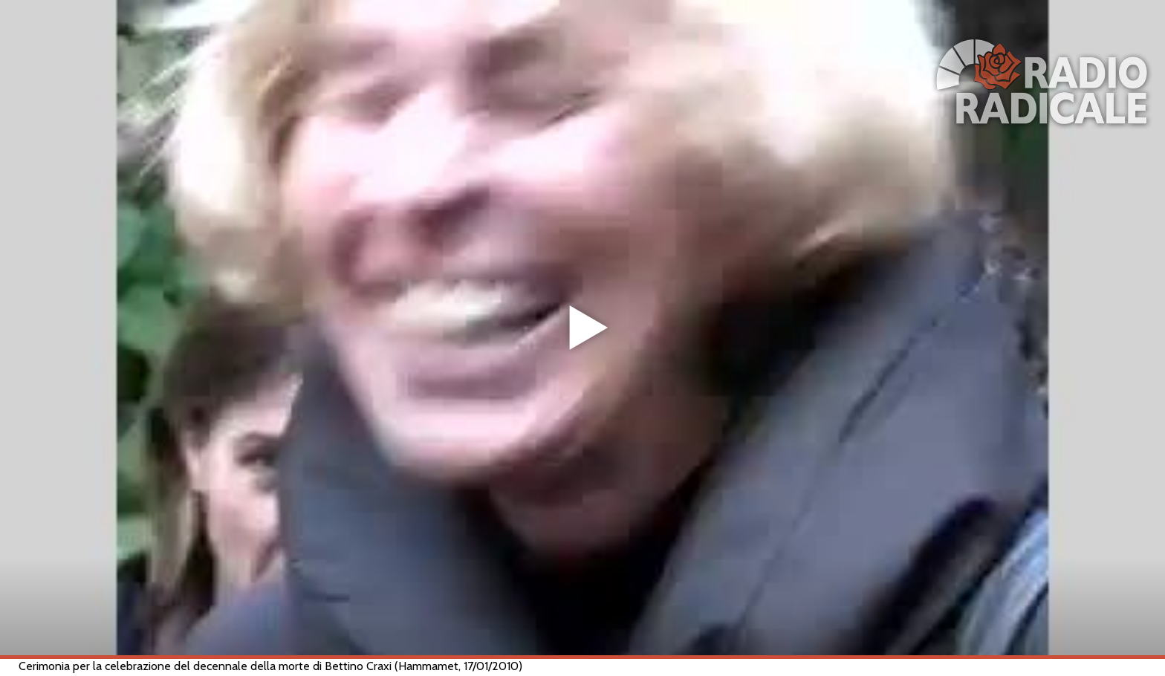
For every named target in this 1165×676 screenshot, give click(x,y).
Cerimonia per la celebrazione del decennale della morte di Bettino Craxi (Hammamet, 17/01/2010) (270, 666)
